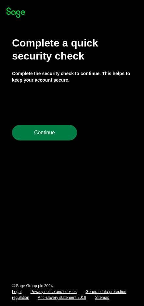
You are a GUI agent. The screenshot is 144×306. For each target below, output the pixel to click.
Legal (16, 291)
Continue (44, 132)
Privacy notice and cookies (54, 291)
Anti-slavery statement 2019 (62, 297)
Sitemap (102, 297)
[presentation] (61, 104)
